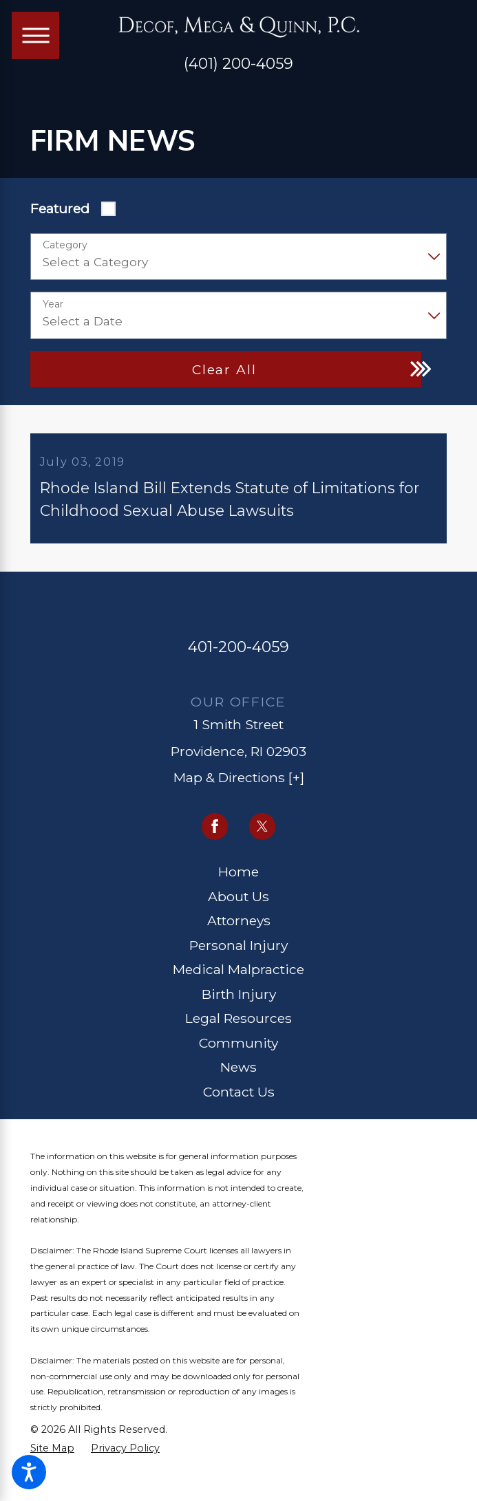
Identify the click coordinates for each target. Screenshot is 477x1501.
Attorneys (239, 926)
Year (53, 304)
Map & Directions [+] (238, 783)
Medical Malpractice (238, 975)
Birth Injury (239, 999)
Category (65, 245)
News (238, 1072)
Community (238, 1048)
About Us (238, 902)
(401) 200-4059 (238, 64)
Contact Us (239, 1097)
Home (238, 877)
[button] (29, 1472)
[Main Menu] (35, 35)
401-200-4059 (238, 652)
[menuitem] (238, 877)
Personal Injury (238, 950)
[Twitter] (262, 832)
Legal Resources (238, 1023)
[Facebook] (215, 832)
